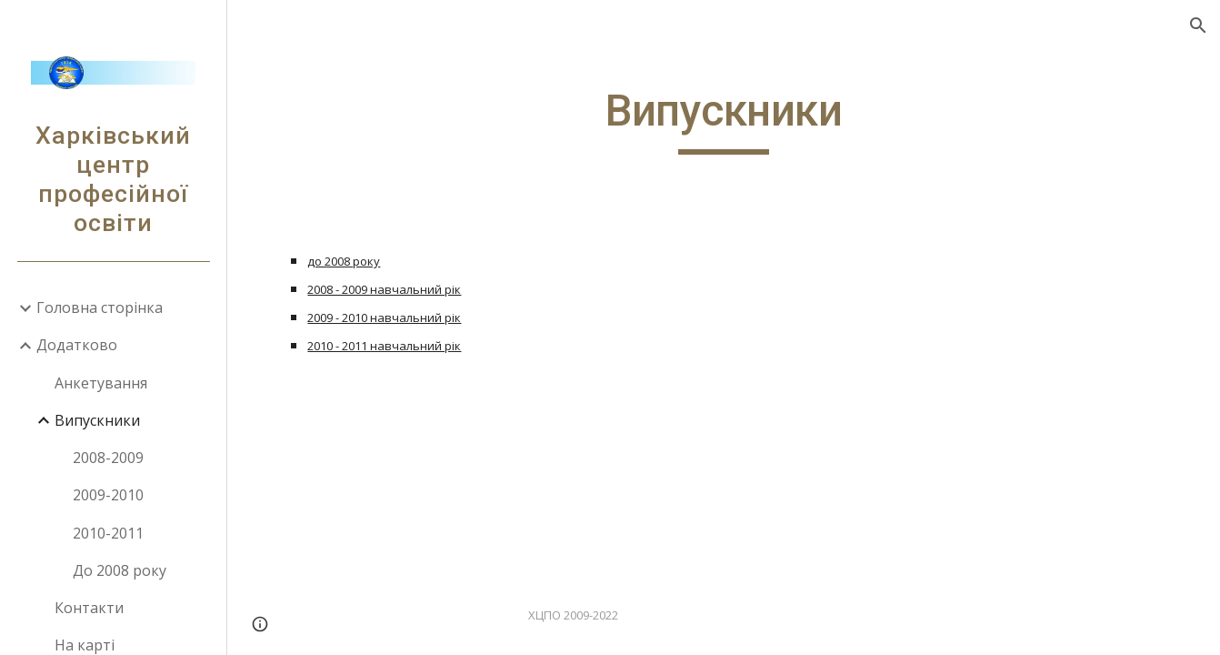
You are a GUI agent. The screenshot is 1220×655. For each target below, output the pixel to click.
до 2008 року (343, 261)
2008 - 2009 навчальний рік (384, 289)
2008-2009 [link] (108, 458)
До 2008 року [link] (119, 570)
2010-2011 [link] (108, 533)
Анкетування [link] (101, 383)
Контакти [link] (89, 608)
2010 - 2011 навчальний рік (384, 346)
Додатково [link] (76, 345)
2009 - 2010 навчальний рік (384, 317)
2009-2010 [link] (108, 495)
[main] (723, 119)
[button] (1198, 25)
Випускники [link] (97, 420)
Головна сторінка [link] (99, 307)
